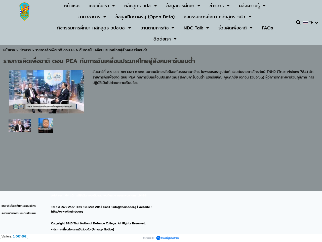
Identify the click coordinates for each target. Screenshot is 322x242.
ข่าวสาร (26, 50)
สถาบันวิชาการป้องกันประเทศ (19, 213)
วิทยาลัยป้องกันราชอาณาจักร (19, 206)
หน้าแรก (9, 50)
